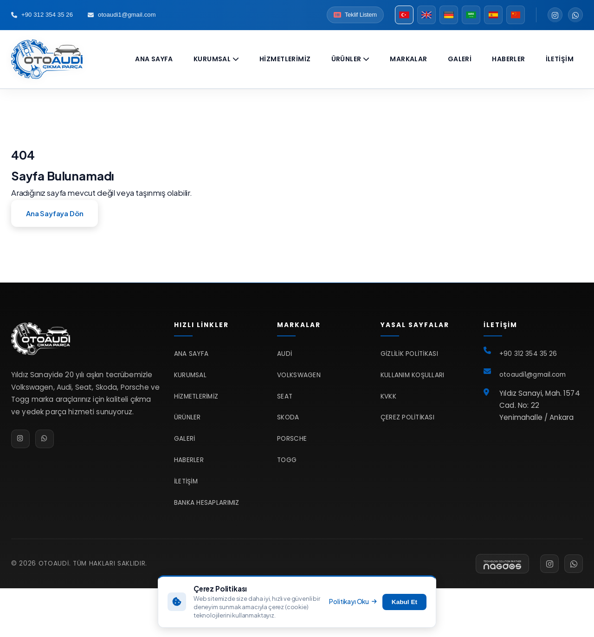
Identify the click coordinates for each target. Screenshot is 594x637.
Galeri (460, 59)
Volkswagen (299, 375)
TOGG (287, 460)
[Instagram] (555, 14)
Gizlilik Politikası (409, 353)
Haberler (508, 59)
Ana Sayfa (154, 59)
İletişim (560, 59)
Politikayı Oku (352, 601)
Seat (284, 396)
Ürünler (350, 59)
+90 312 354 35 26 (42, 14)
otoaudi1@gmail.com (122, 14)
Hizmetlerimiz (284, 59)
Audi (284, 353)
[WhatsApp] (575, 14)
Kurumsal (216, 59)
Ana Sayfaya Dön (54, 213)
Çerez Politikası (407, 417)
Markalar (408, 59)
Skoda (288, 417)
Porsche (292, 438)
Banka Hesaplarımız (206, 502)
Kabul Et (404, 601)
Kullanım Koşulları (413, 375)
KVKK (388, 396)
